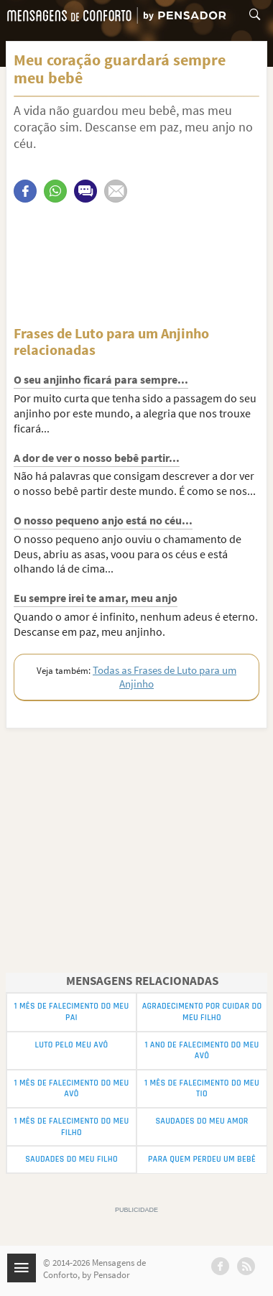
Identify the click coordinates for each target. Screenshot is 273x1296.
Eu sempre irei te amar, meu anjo (95, 598)
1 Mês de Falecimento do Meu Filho (71, 1127)
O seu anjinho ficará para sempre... (101, 379)
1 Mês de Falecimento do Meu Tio (201, 1089)
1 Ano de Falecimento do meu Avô (201, 1051)
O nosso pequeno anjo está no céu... (103, 520)
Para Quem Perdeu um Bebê (202, 1159)
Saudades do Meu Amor (201, 1121)
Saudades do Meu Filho (71, 1159)
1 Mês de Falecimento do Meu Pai (71, 1012)
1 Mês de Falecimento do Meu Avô (71, 1089)
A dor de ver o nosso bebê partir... (97, 457)
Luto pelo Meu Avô (71, 1045)
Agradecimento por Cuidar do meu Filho (202, 1012)
